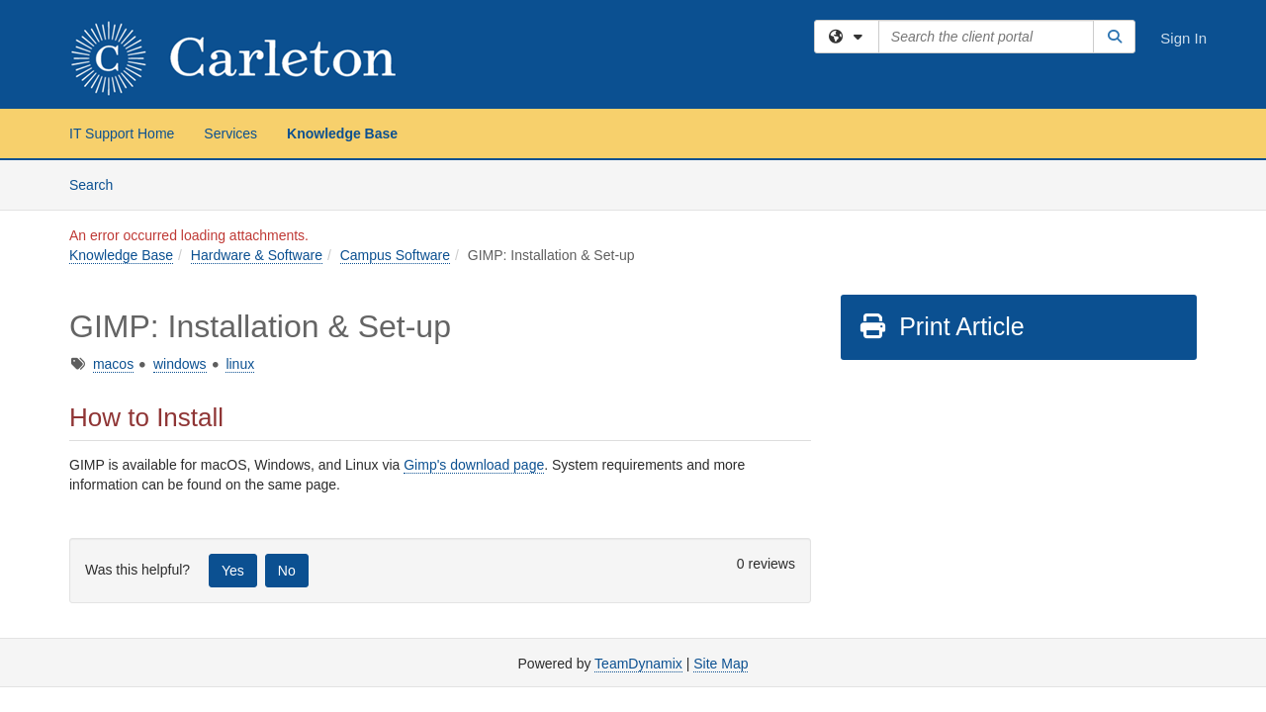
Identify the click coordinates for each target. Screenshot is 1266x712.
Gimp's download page (474, 465)
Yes (233, 570)
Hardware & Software (256, 255)
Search (98, 183)
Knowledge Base (342, 133)
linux (240, 364)
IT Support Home (121, 133)
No (287, 570)
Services (230, 133)
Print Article (941, 326)
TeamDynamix (638, 663)
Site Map (720, 663)
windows (180, 364)
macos (113, 364)
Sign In (1183, 38)
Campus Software (395, 255)
